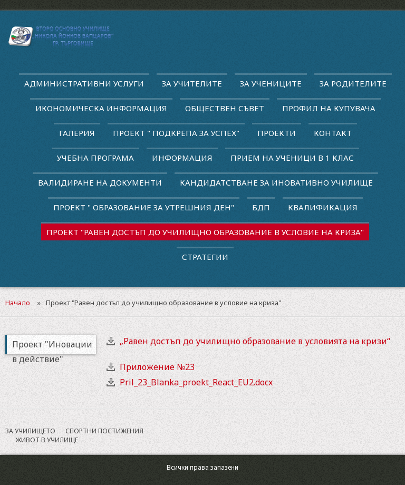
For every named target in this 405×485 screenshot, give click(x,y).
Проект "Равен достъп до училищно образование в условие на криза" (205, 232)
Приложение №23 (157, 367)
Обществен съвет (224, 108)
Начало (17, 302)
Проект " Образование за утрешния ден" (143, 207)
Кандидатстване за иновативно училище (276, 182)
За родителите (353, 83)
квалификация (323, 207)
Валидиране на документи (100, 182)
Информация (182, 157)
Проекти (276, 133)
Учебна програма (95, 157)
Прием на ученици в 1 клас (292, 157)
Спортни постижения (104, 430)
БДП (261, 207)
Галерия (77, 133)
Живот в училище (46, 439)
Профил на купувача (328, 108)
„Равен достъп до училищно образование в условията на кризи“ (255, 341)
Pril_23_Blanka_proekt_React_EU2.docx (196, 382)
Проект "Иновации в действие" (52, 346)
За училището (30, 430)
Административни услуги (84, 83)
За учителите (192, 83)
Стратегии (205, 256)
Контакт (333, 133)
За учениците (271, 83)
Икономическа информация (101, 108)
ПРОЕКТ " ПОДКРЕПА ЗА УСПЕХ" (176, 133)
